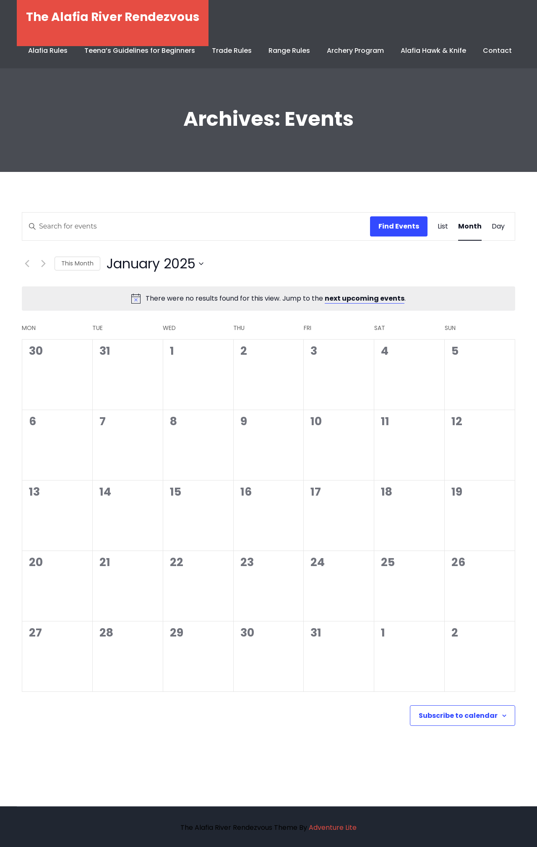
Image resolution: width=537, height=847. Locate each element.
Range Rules (289, 50)
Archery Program (355, 50)
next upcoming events (364, 298)
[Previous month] (27, 264)
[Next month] (43, 264)
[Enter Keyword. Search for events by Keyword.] (196, 226)
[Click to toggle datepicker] (155, 263)
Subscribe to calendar (458, 715)
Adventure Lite (333, 827)
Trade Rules (232, 50)
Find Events (398, 226)
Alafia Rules (48, 50)
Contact (497, 50)
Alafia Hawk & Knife (433, 50)
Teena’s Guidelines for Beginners (139, 50)
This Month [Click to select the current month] (77, 263)
